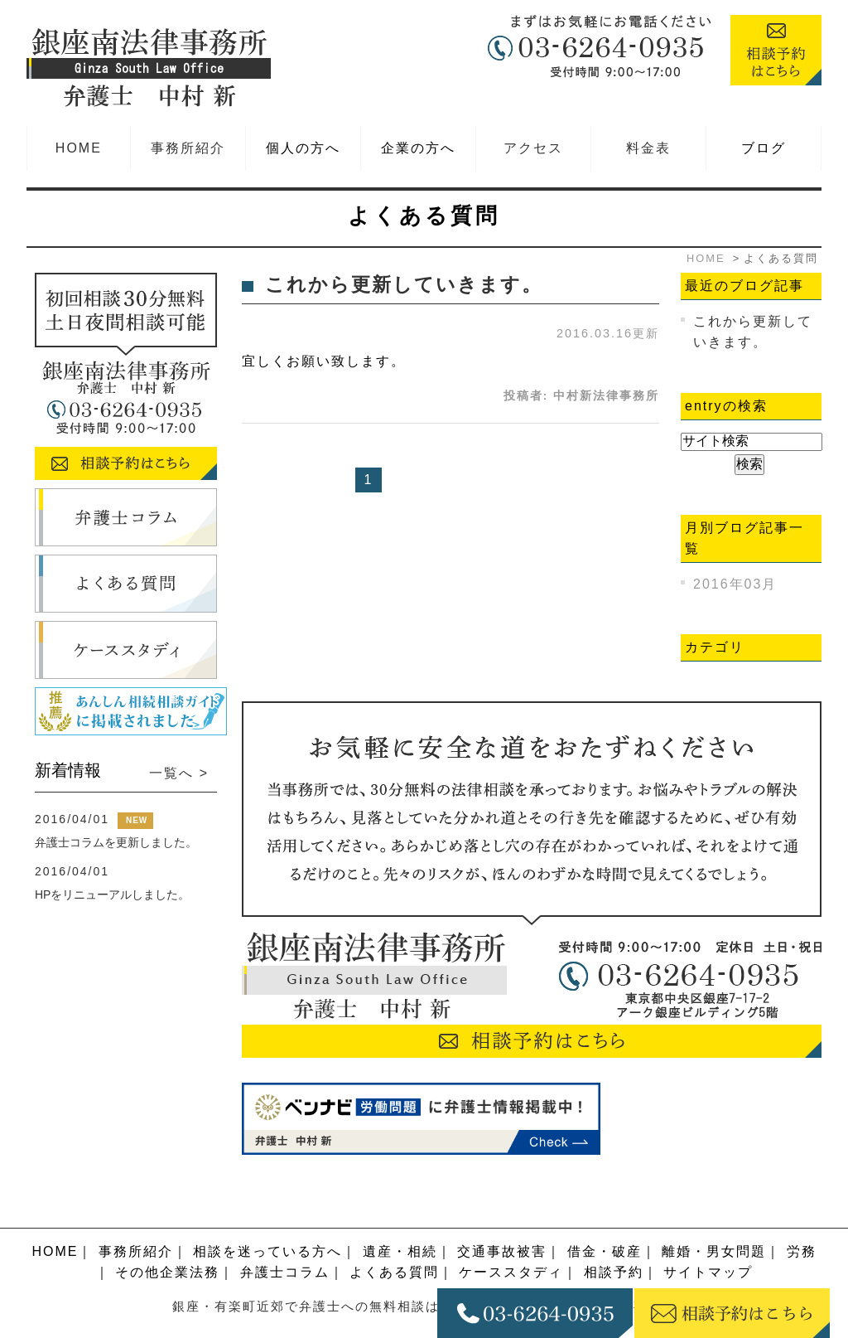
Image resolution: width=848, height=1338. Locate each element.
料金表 (648, 148)
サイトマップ (708, 1236)
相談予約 (613, 1236)
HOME (78, 148)
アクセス (533, 148)
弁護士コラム (285, 1236)
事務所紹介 (188, 148)
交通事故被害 (502, 1214)
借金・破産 (604, 1214)
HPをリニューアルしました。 (112, 894)
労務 (802, 1214)
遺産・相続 (400, 1214)
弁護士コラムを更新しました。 (116, 842)
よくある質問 (394, 1236)
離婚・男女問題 (714, 1214)
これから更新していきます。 (403, 284)
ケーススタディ (511, 1236)
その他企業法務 (167, 1236)
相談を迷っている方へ (267, 1214)
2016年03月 (735, 584)
